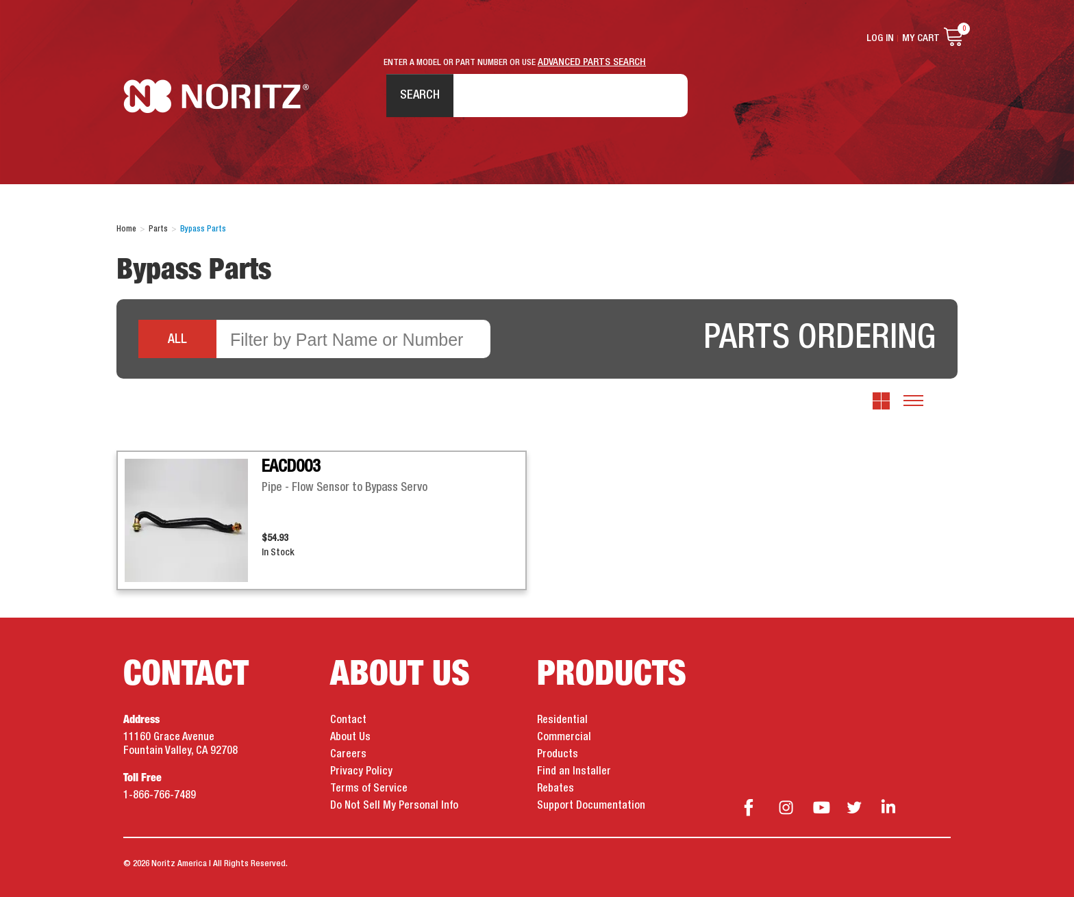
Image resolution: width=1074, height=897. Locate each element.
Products (557, 754)
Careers (348, 754)
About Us (350, 737)
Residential (562, 720)
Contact (348, 720)
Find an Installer (574, 771)
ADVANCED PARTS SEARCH (592, 62)
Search (420, 95)
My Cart (921, 38)
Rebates (555, 789)
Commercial (564, 737)
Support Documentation (591, 806)
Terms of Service (369, 789)
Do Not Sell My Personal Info (394, 806)
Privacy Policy (361, 771)
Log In (880, 38)
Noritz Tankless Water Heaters (216, 96)
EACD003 (291, 467)
